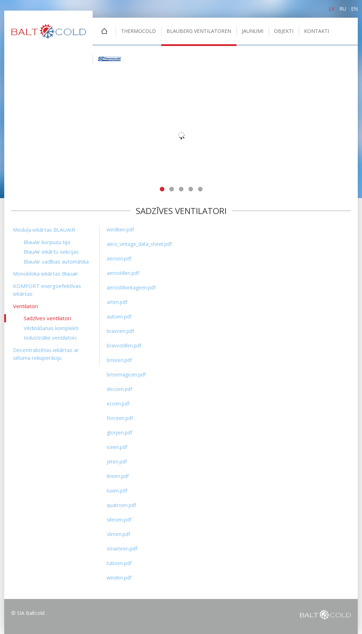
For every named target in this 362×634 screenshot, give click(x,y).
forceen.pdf (120, 418)
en (354, 8)
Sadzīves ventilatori (47, 318)
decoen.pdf (119, 389)
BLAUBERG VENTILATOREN (199, 31)
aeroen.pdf (119, 258)
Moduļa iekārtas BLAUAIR (44, 229)
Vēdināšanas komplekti (51, 328)
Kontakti (316, 31)
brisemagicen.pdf (126, 374)
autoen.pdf (119, 316)
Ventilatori (25, 306)
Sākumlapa (104, 32)
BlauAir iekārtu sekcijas (51, 251)
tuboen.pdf (119, 563)
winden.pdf (119, 577)
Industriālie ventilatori (50, 337)
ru (342, 8)
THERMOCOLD (138, 31)
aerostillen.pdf (123, 273)
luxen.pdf (117, 490)
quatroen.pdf (121, 505)
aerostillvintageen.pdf (131, 287)
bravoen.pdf (120, 331)
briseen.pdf (119, 360)
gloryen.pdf (119, 432)
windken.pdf (120, 229)
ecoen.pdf (118, 403)
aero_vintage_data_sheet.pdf (139, 244)
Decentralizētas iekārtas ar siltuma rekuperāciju (46, 354)
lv (331, 8)
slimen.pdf (118, 534)
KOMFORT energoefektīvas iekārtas (47, 290)
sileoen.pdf (119, 519)
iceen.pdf (117, 447)
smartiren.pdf (122, 548)
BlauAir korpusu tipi (47, 242)
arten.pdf (117, 302)
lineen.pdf (118, 476)
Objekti (283, 31)
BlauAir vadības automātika (56, 261)
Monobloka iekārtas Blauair (45, 273)
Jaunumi (252, 31)
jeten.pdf (117, 461)
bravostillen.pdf (124, 345)
